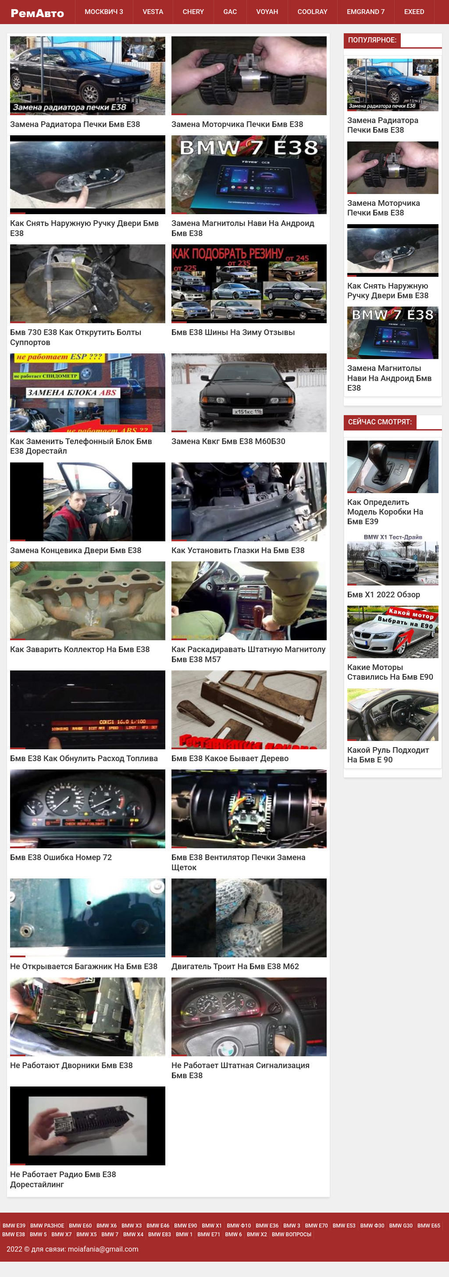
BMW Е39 (14, 1241)
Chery (194, 12)
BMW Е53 (344, 1241)
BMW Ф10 (239, 1241)
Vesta (153, 12)
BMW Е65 (428, 1241)
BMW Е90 (185, 1241)
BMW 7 (110, 1250)
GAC (232, 12)
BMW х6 (106, 1241)
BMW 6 (233, 1250)
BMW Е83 (159, 1250)
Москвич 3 (104, 12)
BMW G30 (401, 1241)
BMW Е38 (13, 1250)
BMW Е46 (157, 1241)
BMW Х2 (257, 1250)
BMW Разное (47, 1241)
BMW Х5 (87, 1250)
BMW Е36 (267, 1241)
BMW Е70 (316, 1241)
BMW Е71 (208, 1250)
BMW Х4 (133, 1250)
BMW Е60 (80, 1241)
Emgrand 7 (369, 12)
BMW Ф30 (372, 1241)
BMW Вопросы (291, 1250)
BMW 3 (291, 1241)
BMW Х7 (61, 1250)
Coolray (315, 12)
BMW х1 (212, 1241)
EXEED (95, 36)
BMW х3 (131, 1241)
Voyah (269, 12)
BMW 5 (38, 1250)
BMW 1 (184, 1250)
